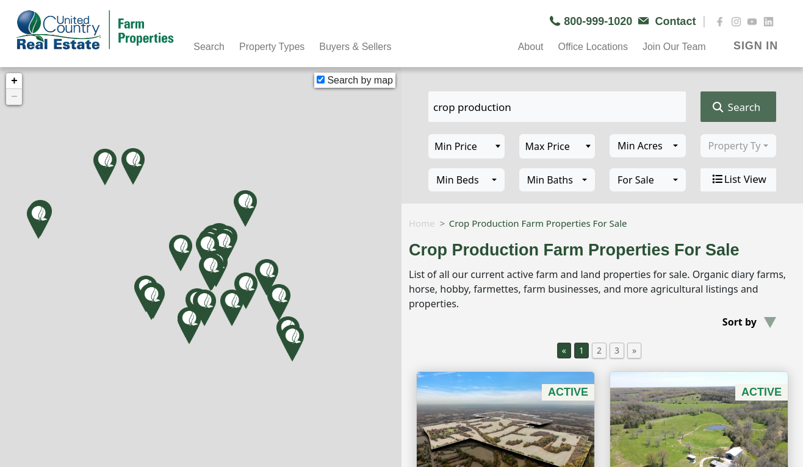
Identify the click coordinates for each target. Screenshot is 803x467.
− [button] (14, 97)
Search (209, 46)
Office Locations (592, 46)
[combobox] (648, 145)
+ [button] (14, 81)
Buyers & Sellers (355, 46)
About (531, 46)
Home (422, 223)
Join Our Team (674, 46)
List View (738, 179)
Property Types (271, 46)
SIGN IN (755, 46)
